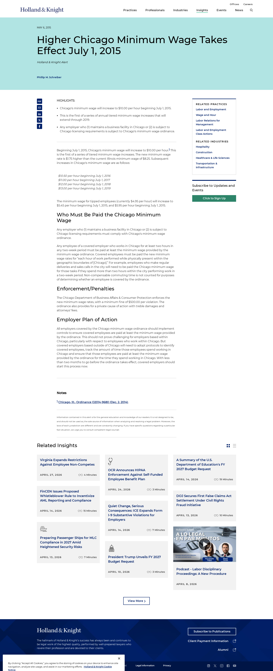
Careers (248, 4)
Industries (180, 10)
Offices (234, 4)
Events (221, 10)
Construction (204, 152)
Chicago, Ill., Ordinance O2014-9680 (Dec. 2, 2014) (93, 402)
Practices (130, 10)
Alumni (223, 649)
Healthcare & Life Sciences (212, 158)
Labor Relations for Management (208, 122)
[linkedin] (208, 666)
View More (135, 601)
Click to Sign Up (214, 198)
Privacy (167, 665)
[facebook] (228, 666)
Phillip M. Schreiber (49, 77)
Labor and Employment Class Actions (211, 131)
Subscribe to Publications (212, 631)
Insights (202, 10)
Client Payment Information (208, 641)
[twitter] (215, 666)
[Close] (119, 665)
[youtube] (234, 666)
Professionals (155, 10)
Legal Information (145, 665)
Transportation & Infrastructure (206, 165)
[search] (251, 10)
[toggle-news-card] (228, 445)
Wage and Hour (206, 115)
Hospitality (202, 146)
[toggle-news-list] (234, 445)
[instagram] (221, 666)
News (239, 10)
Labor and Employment (211, 109)
